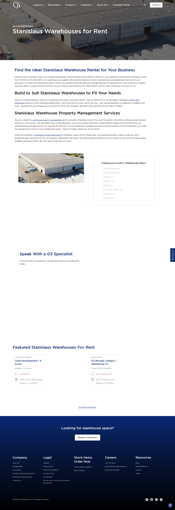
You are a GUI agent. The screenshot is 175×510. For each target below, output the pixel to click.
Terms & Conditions (50, 470)
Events (138, 470)
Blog (137, 463)
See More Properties (87, 407)
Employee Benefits (112, 470)
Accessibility (48, 477)
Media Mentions (142, 466)
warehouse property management (47, 120)
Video (138, 473)
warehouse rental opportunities (48, 135)
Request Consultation (87, 437)
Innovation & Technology (22, 477)
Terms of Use (48, 466)
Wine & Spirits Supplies (83, 467)
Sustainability (18, 466)
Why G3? (16, 463)
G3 (68, 77)
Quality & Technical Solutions (24, 473)
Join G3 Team (110, 463)
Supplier (46, 463)
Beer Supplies (79, 470)
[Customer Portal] (121, 5)
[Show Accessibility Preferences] (170, 505)
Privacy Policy (48, 473)
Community (17, 470)
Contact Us (156, 5)
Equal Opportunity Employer (116, 466)
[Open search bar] (145, 5)
